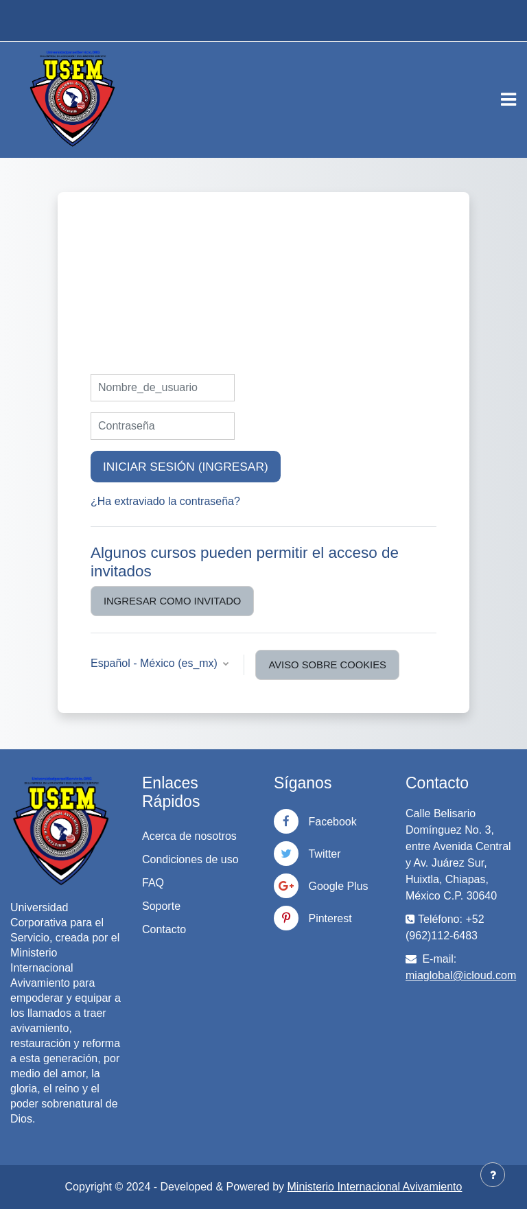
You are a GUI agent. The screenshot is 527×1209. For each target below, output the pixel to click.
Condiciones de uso (190, 859)
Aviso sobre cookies (327, 664)
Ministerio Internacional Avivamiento (375, 1187)
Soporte (161, 906)
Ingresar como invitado (172, 601)
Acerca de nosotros (189, 836)
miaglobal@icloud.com (461, 975)
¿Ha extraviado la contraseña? (165, 501)
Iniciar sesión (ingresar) (185, 466)
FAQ (153, 883)
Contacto (164, 929)
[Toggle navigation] (508, 99)
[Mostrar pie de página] (492, 1174)
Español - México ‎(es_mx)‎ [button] (155, 663)
